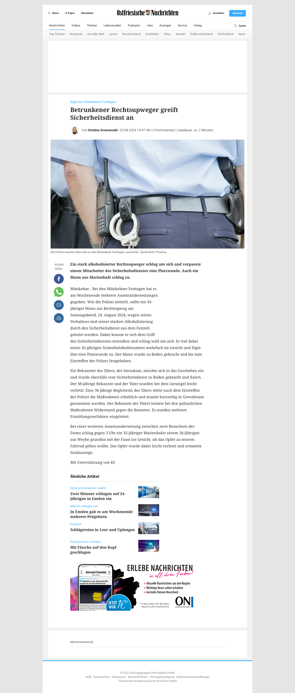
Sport (241, 34)
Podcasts (134, 25)
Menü (53, 13)
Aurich (113, 34)
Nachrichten (57, 25)
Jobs (149, 25)
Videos (75, 25)
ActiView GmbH (167, 681)
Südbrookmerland (201, 34)
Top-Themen (57, 34)
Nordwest (76, 34)
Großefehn (152, 34)
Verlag (198, 25)
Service (182, 25)
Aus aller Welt (95, 34)
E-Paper (70, 13)
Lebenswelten (112, 25)
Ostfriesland (226, 34)
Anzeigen (165, 25)
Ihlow (167, 34)
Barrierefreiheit (138, 677)
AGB (88, 677)
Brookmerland (132, 34)
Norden (180, 34)
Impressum (119, 677)
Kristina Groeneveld (102, 130)
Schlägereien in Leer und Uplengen (102, 529)
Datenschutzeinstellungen (193, 677)
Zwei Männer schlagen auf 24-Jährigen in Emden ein (97, 496)
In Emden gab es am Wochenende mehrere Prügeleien (101, 514)
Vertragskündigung (162, 677)
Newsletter (87, 13)
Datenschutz (101, 677)
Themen (92, 25)
